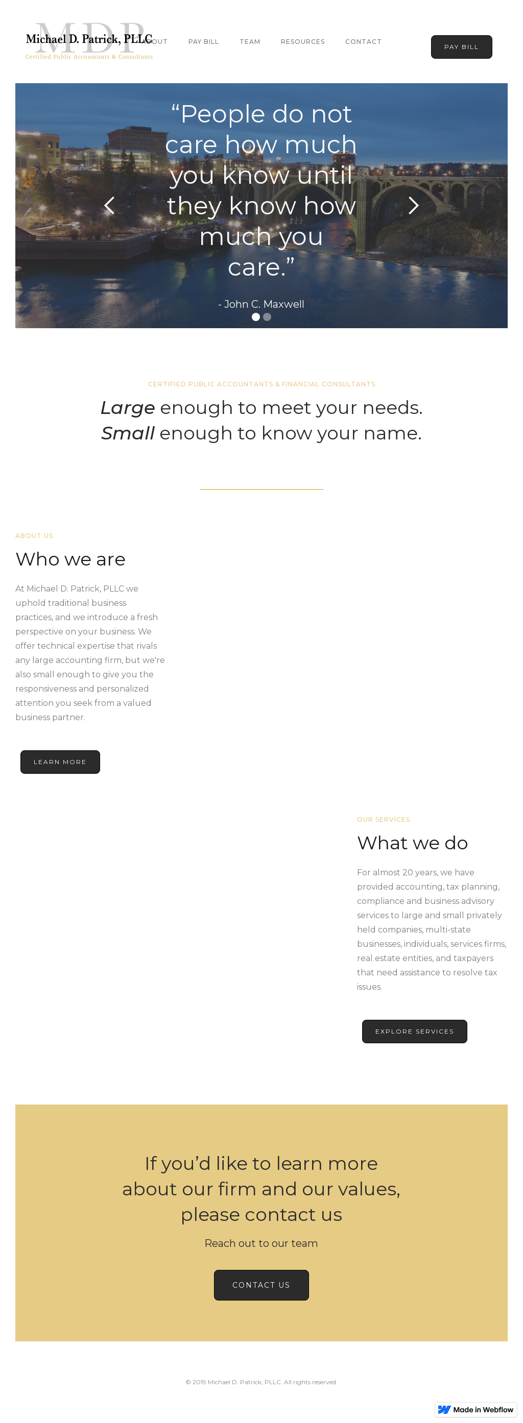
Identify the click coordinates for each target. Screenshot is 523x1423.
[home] (89, 41)
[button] (109, 205)
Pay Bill (203, 41)
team (250, 41)
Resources (303, 41)
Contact (363, 41)
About (154, 41)
